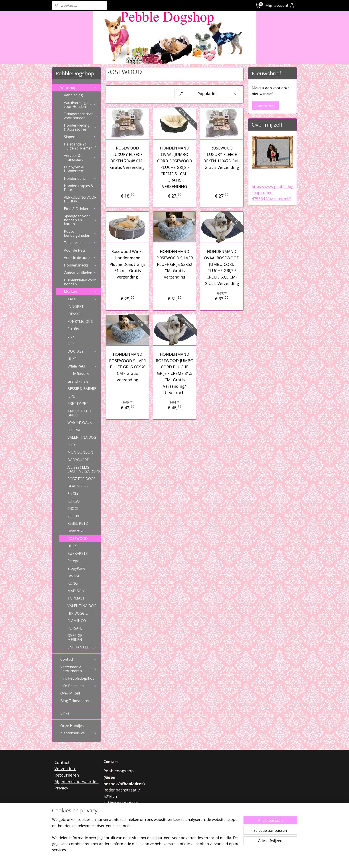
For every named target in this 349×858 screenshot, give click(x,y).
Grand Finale (77, 381)
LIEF (70, 336)
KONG (72, 583)
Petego (73, 560)
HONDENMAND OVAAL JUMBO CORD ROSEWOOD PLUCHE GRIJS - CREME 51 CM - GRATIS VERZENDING (174, 167)
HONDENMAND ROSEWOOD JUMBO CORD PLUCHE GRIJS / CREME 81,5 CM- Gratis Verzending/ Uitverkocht (174, 373)
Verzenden (65, 768)
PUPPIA (73, 430)
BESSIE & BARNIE (81, 388)
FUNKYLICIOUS (80, 321)
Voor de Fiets (75, 250)
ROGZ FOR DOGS (81, 478)
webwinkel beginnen (185, 850)
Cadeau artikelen (80, 272)
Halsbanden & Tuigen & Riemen (80, 146)
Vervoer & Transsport (80, 157)
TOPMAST (76, 598)
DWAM (73, 575)
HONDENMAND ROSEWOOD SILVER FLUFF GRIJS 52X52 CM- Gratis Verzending (174, 264)
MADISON (75, 590)
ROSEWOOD (77, 538)
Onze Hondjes (72, 725)
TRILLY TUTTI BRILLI (79, 413)
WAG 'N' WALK (79, 422)
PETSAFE (74, 628)
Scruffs (73, 328)
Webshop (78, 87)
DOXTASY (82, 351)
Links (64, 713)
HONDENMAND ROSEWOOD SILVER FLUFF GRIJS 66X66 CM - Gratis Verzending (127, 366)
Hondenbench (80, 178)
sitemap (159, 850)
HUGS (72, 545)
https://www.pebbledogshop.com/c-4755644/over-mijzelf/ (272, 192)
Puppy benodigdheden (80, 233)
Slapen (80, 136)
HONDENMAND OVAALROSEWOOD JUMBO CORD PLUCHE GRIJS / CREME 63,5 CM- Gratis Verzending (221, 267)
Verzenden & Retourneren (78, 668)
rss (168, 850)
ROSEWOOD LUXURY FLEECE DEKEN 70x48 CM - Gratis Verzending (127, 157)
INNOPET (75, 306)
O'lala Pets (82, 366)
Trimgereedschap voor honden (81, 115)
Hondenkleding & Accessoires (80, 127)
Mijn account (279, 5)
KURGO (73, 501)
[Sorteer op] (207, 93)
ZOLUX (73, 516)
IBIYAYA (74, 313)
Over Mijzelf (70, 693)
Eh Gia (72, 493)
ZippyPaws (76, 568)
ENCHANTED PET (82, 647)
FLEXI (71, 444)
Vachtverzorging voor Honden (80, 104)
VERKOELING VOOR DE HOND (80, 199)
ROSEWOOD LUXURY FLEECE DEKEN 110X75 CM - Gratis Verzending (221, 157)
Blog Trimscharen (75, 700)
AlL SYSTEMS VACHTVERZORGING (84, 469)
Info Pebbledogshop (77, 678)
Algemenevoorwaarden (77, 781)
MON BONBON (80, 452)
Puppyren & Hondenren (74, 169)
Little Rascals (78, 373)
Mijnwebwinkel (224, 850)
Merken (80, 291)
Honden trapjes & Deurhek (78, 187)
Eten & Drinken (80, 208)
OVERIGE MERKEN (74, 637)
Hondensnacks (80, 265)
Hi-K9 (72, 358)
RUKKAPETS (77, 553)
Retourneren (67, 775)
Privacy (61, 788)
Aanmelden (265, 105)
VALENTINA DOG (81, 437)
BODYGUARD (78, 459)
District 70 (75, 531)
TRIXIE (82, 299)
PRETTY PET (77, 403)
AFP (70, 343)
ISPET (72, 396)
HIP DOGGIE (77, 613)
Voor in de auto (80, 257)
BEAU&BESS (77, 486)
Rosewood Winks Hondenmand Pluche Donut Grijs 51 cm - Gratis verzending (127, 264)
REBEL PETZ (77, 523)
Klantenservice (78, 733)
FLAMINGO (76, 620)
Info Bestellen (78, 685)
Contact (78, 659)
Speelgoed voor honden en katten (80, 220)
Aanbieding (73, 95)
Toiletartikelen (80, 242)
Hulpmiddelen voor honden (80, 282)
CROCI (72, 508)
